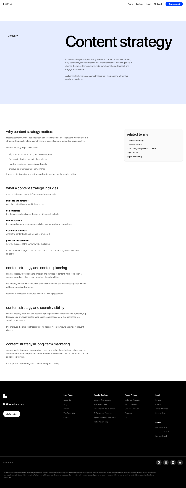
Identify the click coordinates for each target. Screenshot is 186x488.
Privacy (158, 400)
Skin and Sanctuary (132, 409)
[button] (130, 4)
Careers (67, 409)
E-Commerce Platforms (103, 413)
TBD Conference (131, 404)
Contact (67, 417)
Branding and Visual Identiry (104, 409)
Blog (65, 404)
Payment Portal (161, 436)
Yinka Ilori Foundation (133, 400)
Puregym (128, 413)
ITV (126, 417)
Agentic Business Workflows (105, 417)
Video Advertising (101, 422)
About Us (67, 400)
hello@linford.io (161, 427)
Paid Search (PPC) (101, 404)
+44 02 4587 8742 (162, 432)
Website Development (102, 400)
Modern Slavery (161, 413)
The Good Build (69, 413)
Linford (7, 462)
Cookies (158, 404)
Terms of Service (161, 409)
